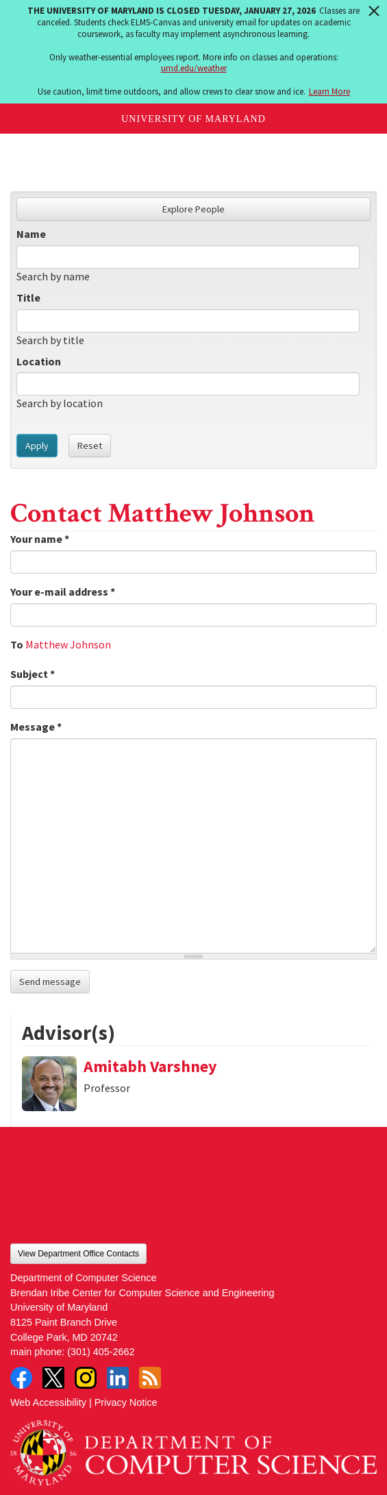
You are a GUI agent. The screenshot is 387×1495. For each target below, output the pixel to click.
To (16, 644)
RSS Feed (150, 1378)
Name (31, 234)
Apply (37, 445)
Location (38, 361)
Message (36, 726)
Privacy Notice (126, 1402)
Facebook (21, 1378)
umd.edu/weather (194, 68)
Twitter (53, 1378)
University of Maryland (193, 119)
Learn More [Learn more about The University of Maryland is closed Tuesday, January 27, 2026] (329, 91)
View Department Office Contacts (78, 1254)
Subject (32, 674)
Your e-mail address (62, 591)
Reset (89, 445)
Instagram (86, 1378)
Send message (50, 981)
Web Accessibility (48, 1402)
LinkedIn (118, 1378)
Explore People (193, 209)
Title (28, 297)
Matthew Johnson (68, 644)
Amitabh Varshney (150, 1066)
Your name (39, 539)
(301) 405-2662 (100, 1351)
